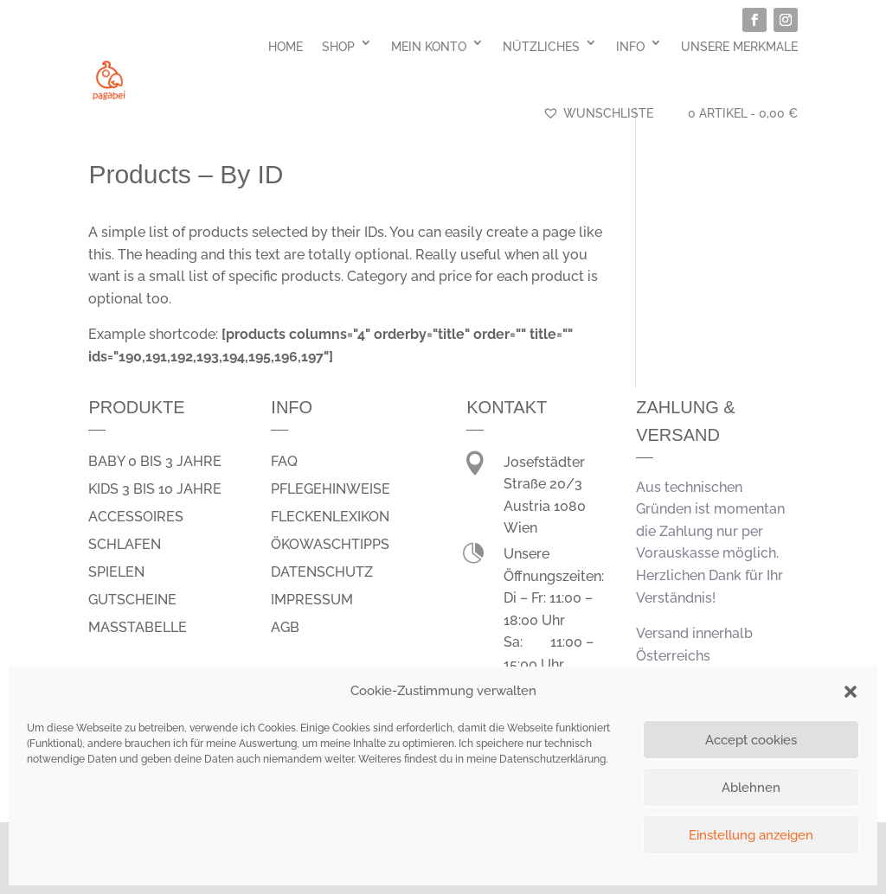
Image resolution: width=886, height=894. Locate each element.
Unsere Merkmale (739, 47)
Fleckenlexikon (330, 516)
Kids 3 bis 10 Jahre (155, 489)
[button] (850, 691)
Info (630, 47)
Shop (338, 47)
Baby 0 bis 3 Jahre (155, 461)
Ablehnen (751, 787)
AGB (285, 627)
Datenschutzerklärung (552, 759)
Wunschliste (598, 113)
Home (285, 47)
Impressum (312, 599)
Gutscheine (132, 599)
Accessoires (135, 516)
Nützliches (541, 47)
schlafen (124, 544)
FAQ (284, 461)
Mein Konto (428, 47)
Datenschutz (322, 572)
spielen (116, 572)
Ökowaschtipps (330, 544)
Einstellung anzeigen (751, 835)
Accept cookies (751, 740)
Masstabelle (137, 627)
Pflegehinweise (330, 489)
